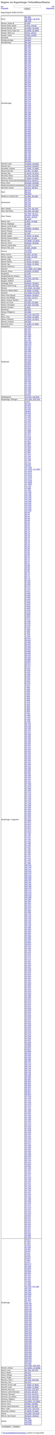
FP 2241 (27, 1255)
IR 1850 (27, 676)
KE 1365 (28, 728)
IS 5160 (27, 713)
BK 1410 (28, 56)
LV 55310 (28, 252)
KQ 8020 (28, 363)
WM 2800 (28, 1356)
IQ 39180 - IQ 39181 (32, 28)
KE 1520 (28, 332)
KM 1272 (28, 875)
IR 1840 (27, 674)
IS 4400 (27, 687)
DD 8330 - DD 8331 (32, 215)
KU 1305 (28, 1121)
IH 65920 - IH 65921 (32, 166)
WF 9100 (28, 1292)
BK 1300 (28, 54)
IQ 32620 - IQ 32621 (32, 319)
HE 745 (27, 544)
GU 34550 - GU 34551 (32, 288)
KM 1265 (28, 871)
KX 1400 (28, 389)
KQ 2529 (28, 1010)
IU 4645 (27, 307)
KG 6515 (28, 826)
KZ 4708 (28, 1237)
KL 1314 (28, 858)
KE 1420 (28, 749)
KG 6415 (28, 824)
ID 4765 (27, 612)
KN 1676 (28, 907)
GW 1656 (28, 499)
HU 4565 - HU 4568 (32, 305)
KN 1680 (28, 910)
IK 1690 (27, 621)
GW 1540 (28, 497)
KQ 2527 (28, 1006)
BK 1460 (28, 62)
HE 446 (27, 520)
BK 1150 (28, 49)
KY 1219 (28, 1177)
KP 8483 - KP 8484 (31, 1404)
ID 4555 (27, 601)
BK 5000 (28, 135)
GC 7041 (28, 456)
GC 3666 (28, 430)
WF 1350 (28, 1288)
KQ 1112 (28, 957)
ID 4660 (27, 606)
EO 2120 (28, 407)
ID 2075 (27, 591)
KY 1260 (28, 1198)
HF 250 (27, 546)
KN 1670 (28, 903)
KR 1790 (28, 1074)
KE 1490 (28, 770)
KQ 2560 (28, 1025)
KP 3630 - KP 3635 (31, 1392)
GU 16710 (28, 473)
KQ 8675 (28, 372)
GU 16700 (28, 471)
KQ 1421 (28, 961)
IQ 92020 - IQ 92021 (32, 271)
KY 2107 (28, 1211)
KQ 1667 (28, 987)
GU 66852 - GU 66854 (32, 1401)
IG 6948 (27, 224)
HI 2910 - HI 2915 (31, 217)
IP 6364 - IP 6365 (31, 35)
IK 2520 (27, 623)
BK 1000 (28, 45)
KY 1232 (28, 1185)
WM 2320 (28, 1335)
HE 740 (27, 541)
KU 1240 (28, 383)
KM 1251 (28, 869)
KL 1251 (28, 837)
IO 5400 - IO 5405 (31, 257)
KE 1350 (28, 329)
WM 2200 (28, 1330)
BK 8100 (28, 159)
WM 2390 (28, 1343)
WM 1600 (28, 1318)
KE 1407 (28, 745)
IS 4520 (27, 693)
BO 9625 (28, 1418)
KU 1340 (28, 385)
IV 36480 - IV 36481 (32, 324)
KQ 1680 (28, 995)
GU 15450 (28, 467)
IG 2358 (27, 233)
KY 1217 (28, 1175)
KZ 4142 (28, 1226)
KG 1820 (28, 807)
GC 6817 (28, 441)
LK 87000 (28, 1422)
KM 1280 (28, 877)
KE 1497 (28, 773)
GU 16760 (28, 477)
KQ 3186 (28, 1042)
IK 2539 (27, 625)
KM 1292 (28, 882)
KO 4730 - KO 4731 (32, 1394)
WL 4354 (28, 1300)
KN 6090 (28, 942)
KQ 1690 (28, 357)
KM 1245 (28, 867)
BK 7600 (28, 157)
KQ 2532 (28, 1012)
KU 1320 (28, 1126)
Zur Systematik (4, 7)
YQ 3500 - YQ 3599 (31, 185)
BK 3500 (28, 120)
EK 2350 (28, 404)
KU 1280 (28, 1109)
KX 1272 (28, 1141)
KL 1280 (28, 843)
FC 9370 (28, 1245)
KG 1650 (28, 334)
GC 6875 (28, 445)
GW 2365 (28, 505)
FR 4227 (28, 1258)
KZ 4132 (28, 1218)
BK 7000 (28, 152)
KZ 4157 (28, 1232)
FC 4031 (28, 1241)
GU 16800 (28, 482)
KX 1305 (28, 1156)
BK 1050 (28, 47)
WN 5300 (28, 326)
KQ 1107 (28, 954)
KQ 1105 (28, 952)
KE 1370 (28, 730)
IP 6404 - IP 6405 (31, 248)
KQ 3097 (28, 1040)
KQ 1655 (28, 982)
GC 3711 (28, 435)
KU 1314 (28, 1125)
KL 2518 (28, 862)
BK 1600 (28, 42)
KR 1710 (28, 1063)
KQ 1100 (28, 950)
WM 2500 (28, 1348)
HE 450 (27, 524)
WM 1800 (28, 1324)
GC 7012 (28, 454)
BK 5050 (28, 137)
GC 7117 (28, 462)
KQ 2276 (28, 1001)
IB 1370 (27, 586)
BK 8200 (28, 161)
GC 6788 (28, 439)
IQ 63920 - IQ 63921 (32, 164)
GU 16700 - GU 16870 (32, 469)
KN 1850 (28, 933)
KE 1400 (28, 741)
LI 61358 (28, 266)
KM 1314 (28, 892)
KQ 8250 (28, 364)
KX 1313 (28, 1158)
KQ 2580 (28, 1036)
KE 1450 (28, 760)
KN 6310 (28, 944)
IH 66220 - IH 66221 (32, 283)
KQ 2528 (28, 1008)
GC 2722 (28, 422)
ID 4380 (27, 593)
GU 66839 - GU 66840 (32, 1368)
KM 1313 (28, 890)
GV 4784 (28, 490)
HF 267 (27, 556)
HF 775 (27, 576)
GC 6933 (28, 449)
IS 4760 (27, 704)
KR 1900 (28, 381)
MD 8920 (28, 194)
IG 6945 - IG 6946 (31, 221)
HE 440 (27, 512)
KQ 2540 (28, 1016)
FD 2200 (28, 1247)
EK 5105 (28, 200)
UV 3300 (28, 1285)
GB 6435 (28, 413)
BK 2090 (28, 86)
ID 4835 (27, 616)
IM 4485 (28, 642)
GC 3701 (28, 434)
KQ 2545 (28, 1017)
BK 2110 (28, 88)
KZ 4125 (28, 1217)
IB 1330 (27, 580)
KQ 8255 (28, 366)
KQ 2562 (28, 1027)
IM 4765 (28, 657)
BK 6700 (28, 150)
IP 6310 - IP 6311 (30, 33)
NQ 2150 (28, 231)
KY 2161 (28, 1275)
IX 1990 (27, 721)
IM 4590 (28, 648)
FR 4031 (28, 1256)
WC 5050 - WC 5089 (32, 1287)
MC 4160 (28, 219)
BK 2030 (28, 82)
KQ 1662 (28, 986)
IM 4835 (28, 661)
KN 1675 (28, 905)
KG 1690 (28, 790)
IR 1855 (27, 680)
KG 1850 (28, 811)
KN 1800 (28, 927)
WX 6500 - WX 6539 (32, 397)
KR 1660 (28, 1055)
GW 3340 (28, 509)
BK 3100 (28, 99)
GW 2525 (28, 507)
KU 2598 (28, 1130)
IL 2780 (27, 636)
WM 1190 (28, 1311)
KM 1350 (28, 344)
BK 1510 (28, 67)
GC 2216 (28, 419)
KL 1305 (28, 854)
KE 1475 (28, 766)
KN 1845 (28, 931)
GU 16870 (28, 484)
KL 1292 (28, 849)
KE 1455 (28, 762)
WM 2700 (28, 1354)
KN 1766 (28, 924)
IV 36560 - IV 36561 (32, 1385)
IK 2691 (27, 629)
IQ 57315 (28, 245)
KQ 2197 (28, 999)
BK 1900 (28, 75)
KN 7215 (28, 946)
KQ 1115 (28, 959)
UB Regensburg (50, 7)
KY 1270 (28, 1203)
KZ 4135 (28, 1220)
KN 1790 (28, 925)
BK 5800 (28, 17)
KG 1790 (28, 803)
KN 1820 (28, 929)
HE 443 (27, 516)
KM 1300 (28, 886)
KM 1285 (28, 879)
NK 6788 (28, 1375)
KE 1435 (28, 755)
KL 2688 (28, 864)
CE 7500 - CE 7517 (31, 213)
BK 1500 (28, 65)
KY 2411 (28, 1279)
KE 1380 (28, 734)
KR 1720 (28, 1064)
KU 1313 (28, 1123)
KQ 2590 (28, 361)
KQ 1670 (28, 989)
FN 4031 (28, 1249)
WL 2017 (28, 1298)
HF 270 (27, 557)
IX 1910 (27, 717)
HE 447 (27, 522)
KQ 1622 (28, 965)
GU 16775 (28, 479)
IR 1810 (27, 668)
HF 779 (27, 578)
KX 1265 (28, 1138)
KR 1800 (28, 1076)
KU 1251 (28, 1100)
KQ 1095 (28, 948)
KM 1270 (28, 873)
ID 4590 (27, 603)
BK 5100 (28, 139)
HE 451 (27, 526)
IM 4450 (28, 640)
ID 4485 (27, 597)
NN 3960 (28, 322)
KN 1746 (28, 920)
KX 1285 (28, 1147)
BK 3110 (28, 101)
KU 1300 (28, 1119)
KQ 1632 (28, 972)
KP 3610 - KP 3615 (31, 188)
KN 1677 (28, 909)
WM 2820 (28, 1358)
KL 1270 (28, 841)
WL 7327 (28, 1302)
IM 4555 (28, 646)
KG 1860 (28, 815)
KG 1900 (28, 336)
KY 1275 (28, 1209)
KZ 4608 (28, 1235)
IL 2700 (27, 634)
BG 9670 (28, 310)
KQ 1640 (28, 1266)
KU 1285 (28, 1111)
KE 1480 (28, 768)
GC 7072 (28, 458)
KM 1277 (28, 1264)
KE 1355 (28, 331)
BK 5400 (28, 142)
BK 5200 (28, 141)
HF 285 (27, 569)
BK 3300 (28, 114)
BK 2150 (28, 90)
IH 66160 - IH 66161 (32, 243)
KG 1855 (28, 813)
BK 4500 (28, 131)
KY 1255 (28, 1196)
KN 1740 (28, 918)
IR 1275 (27, 666)
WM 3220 (28, 1360)
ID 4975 (27, 618)
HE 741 (27, 542)
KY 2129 (28, 1213)
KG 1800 (28, 805)
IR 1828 (27, 670)
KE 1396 (28, 740)
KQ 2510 (28, 359)
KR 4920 (28, 1094)
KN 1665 (28, 901)
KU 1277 (28, 1108)
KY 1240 (28, 1188)
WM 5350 (28, 1362)
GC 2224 (28, 420)
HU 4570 (28, 1382)
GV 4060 (28, 488)
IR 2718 (27, 683)
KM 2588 (28, 897)
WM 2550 (28, 1350)
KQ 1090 (28, 351)
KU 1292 (28, 1115)
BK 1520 (28, 69)
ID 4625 (27, 604)
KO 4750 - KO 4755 (32, 1399)
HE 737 (27, 539)
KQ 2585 (28, 1038)
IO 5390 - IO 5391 (31, 254)
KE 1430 (28, 753)
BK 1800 (28, 73)
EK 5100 (28, 199)
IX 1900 (27, 715)
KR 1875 (28, 1089)
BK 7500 (28, 156)
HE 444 (27, 518)
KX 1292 (28, 1151)
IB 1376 (27, 589)
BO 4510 (28, 276)
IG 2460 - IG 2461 (31, 238)
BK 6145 (28, 192)
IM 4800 (28, 659)
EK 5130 (28, 204)
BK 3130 (28, 103)
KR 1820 (28, 1078)
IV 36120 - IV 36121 (32, 173)
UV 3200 (28, 1283)
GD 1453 (28, 464)
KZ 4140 (28, 1224)
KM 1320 (28, 894)
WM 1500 (28, 1317)
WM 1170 (28, 1307)
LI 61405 (28, 281)
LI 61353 (28, 259)
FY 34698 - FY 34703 (32, 293)
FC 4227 (28, 1243)
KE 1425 (28, 751)
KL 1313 (28, 856)
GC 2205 (28, 417)
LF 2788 (28, 274)
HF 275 (27, 561)
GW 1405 (28, 496)
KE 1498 (28, 775)
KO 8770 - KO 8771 (32, 180)
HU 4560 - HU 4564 (32, 211)
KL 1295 (28, 850)
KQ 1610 (28, 355)
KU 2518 (28, 1128)
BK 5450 (28, 144)
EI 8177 (27, 402)
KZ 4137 (28, 1222)
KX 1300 (28, 1155)
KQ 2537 (28, 1014)
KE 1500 (28, 777)
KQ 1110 (28, 956)
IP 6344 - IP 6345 (31, 26)
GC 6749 (28, 437)
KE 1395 (28, 738)
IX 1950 (27, 719)
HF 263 (27, 550)
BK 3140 (28, 105)
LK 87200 (28, 1424)
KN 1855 (28, 935)
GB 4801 (28, 411)
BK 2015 (28, 79)
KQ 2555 (28, 1023)
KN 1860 (28, 937)
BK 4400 (28, 129)
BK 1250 (28, 52)
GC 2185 (28, 415)
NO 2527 (28, 1373)
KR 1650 (28, 379)
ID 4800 (27, 614)
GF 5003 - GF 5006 (31, 302)
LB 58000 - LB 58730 (32, 19)
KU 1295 (28, 1117)
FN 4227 (28, 1251)
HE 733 (27, 533)
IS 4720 (27, 702)
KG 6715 (28, 830)
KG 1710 (28, 792)
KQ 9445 (28, 378)
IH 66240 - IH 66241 (32, 295)
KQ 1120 (28, 353)
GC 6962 (28, 450)
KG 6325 (28, 822)
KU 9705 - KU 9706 (32, 176)
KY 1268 (28, 1200)
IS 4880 (27, 710)
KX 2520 (28, 1164)
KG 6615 (28, 828)
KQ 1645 (28, 976)
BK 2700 (28, 95)
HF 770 (27, 572)
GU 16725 (28, 475)
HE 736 (27, 537)
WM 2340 (28, 1337)
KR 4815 (28, 1093)
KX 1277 (28, 1143)
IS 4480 (27, 691)
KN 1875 (28, 941)
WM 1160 (28, 1305)
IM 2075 (28, 638)
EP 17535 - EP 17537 (32, 314)
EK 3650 (28, 405)
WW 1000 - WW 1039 (32, 399)
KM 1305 (28, 888)
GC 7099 (28, 460)
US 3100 (28, 1281)
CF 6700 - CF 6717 (31, 298)
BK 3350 (28, 116)
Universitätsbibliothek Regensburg (14, 1433)
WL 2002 (28, 1296)
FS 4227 (27, 1262)
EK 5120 (28, 202)
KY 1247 (28, 1192)
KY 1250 (28, 1194)
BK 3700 (28, 124)
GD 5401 (28, 465)
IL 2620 (27, 633)
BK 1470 (28, 64)
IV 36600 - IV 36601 (32, 1387)
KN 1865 (28, 939)
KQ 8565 (28, 370)
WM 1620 (28, 1320)
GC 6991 (28, 452)
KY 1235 (28, 1186)
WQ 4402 (28, 1363)
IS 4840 (27, 708)
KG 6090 (28, 820)
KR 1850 (28, 1081)
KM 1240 (28, 342)
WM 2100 (28, 1328)
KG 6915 (28, 832)
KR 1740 (28, 1066)
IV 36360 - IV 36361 (32, 264)
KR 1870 (28, 1087)
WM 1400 (28, 1315)
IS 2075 (27, 685)
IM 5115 (28, 665)
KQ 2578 (28, 1033)
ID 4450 (27, 595)
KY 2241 (28, 1277)
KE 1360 (28, 726)
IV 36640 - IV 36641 (32, 1411)
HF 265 (27, 552)
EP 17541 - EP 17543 (32, 1409)
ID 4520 (27, 599)
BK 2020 (28, 80)
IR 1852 (27, 678)
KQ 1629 (28, 971)
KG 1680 (28, 788)
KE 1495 (28, 772)
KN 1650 (28, 348)
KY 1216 (28, 1173)
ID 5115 (27, 619)
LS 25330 (28, 250)
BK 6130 (28, 190)
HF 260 (27, 548)
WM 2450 (28, 1345)
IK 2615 (27, 627)
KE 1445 (28, 758)
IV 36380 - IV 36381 (32, 290)
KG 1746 (28, 798)
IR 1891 (27, 681)
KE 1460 (28, 764)
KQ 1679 (28, 993)
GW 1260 (28, 494)
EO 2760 (28, 409)
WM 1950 (28, 1326)
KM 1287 (28, 880)
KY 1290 (28, 393)
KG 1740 (28, 796)
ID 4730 (27, 610)
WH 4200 (28, 1294)
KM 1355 (28, 346)
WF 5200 (28, 1290)
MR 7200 (28, 21)
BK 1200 (28, 50)
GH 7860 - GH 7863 (32, 286)
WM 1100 (28, 1303)
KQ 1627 (28, 967)
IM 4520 (28, 644)
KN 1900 (28, 349)
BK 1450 (28, 58)
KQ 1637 (28, 974)
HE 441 (27, 514)
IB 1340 (27, 582)
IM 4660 (28, 651)
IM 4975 (28, 663)
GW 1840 (28, 501)
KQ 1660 (28, 984)
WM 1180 (28, 1309)
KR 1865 (28, 1085)
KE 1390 (28, 736)
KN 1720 (28, 916)
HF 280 (27, 565)
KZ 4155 (28, 1230)
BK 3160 (28, 109)
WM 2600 (28, 1352)
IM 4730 (28, 655)
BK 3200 (28, 112)
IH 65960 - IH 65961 (32, 183)
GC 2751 (28, 428)
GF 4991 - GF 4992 (31, 171)
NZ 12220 (28, 300)
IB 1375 (27, 588)
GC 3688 (28, 432)
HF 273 (27, 559)
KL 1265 (28, 839)
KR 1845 (28, 1079)
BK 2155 (28, 92)
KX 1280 (28, 1145)
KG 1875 (28, 818)
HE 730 (27, 529)
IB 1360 (27, 584)
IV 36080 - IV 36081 (32, 168)
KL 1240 (28, 338)
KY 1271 (28, 1205)
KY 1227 (28, 1183)
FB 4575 (28, 1240)
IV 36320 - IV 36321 (32, 262)
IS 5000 (27, 711)
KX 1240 (28, 387)
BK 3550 (28, 122)
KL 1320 (28, 860)
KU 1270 (28, 1104)
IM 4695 (28, 653)
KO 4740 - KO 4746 (32, 1397)
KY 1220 (28, 1179)
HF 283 (27, 567)
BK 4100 (28, 126)
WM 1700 (28, 1322)
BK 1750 (28, 71)
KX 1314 (28, 1160)
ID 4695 (27, 608)
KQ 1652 (28, 980)
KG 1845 (28, 809)
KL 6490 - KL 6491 (31, 196)
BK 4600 (28, 133)
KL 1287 (28, 847)
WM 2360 (28, 1339)
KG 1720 (28, 794)
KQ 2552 (28, 1021)
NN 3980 (28, 312)
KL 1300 (28, 852)
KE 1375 (28, 732)
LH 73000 (28, 1420)
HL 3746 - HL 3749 (31, 208)
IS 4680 (27, 700)
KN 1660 (28, 899)
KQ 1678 (28, 991)
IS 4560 (27, 695)
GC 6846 (28, 443)
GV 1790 (28, 486)
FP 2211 (27, 1253)
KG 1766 (28, 802)
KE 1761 (28, 781)
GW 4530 (28, 511)
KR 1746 (28, 1068)
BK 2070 (28, 84)
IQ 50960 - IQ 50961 (32, 317)
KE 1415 (28, 747)
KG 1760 (28, 800)
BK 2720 (28, 97)
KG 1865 (28, 817)
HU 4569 (28, 1377)
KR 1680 (28, 1059)
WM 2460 (28, 1347)
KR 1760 (28, 1070)
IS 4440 (27, 689)
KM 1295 (28, 884)
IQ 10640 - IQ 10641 (32, 30)
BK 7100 (28, 154)
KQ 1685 (28, 997)
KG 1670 (28, 787)
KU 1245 (28, 1098)
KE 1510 (28, 779)
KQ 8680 (28, 374)
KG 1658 (28, 785)
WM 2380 (28, 1341)
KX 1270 (28, 1140)
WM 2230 (28, 1332)
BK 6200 (28, 148)
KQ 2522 (28, 1004)
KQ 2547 (28, 1019)
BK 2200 (28, 94)
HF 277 (27, 563)
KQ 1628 (28, 969)
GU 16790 (28, 480)
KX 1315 (28, 1162)
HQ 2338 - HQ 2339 (32, 1380)
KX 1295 (28, 1153)
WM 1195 (28, 1313)
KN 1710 (28, 914)
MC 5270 (28, 38)
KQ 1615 (28, 963)
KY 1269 (28, 1201)
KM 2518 (28, 895)
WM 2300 (28, 1333)
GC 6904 (28, 447)
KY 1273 (28, 1207)
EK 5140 (28, 206)
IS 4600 (27, 696)
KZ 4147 (28, 1228)
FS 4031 (27, 1260)
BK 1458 (28, 60)
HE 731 (27, 531)
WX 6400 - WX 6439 (32, 1413)
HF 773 (27, 574)
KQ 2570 (28, 1031)
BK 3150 (28, 107)
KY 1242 (28, 1190)
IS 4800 (27, 706)
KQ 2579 (28, 1034)
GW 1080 (28, 492)
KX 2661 (28, 1166)
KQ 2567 (28, 1029)
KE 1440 (28, 757)
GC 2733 (28, 424)
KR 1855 (28, 1083)
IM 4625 (28, 649)
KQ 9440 (28, 376)
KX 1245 (28, 1134)
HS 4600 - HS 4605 (31, 1406)
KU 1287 (28, 1113)
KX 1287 (28, 1149)
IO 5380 (27, 23)
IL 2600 (27, 631)
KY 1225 (28, 1181)
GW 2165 (28, 503)
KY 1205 (28, 1170)
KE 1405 (28, 743)
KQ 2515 (28, 1002)
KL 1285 (28, 845)
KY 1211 (28, 1171)
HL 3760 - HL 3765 (31, 1370)
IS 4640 (27, 698)
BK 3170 (28, 111)
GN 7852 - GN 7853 (32, 1389)
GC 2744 (28, 426)
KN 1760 (28, 922)
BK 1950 (28, 77)
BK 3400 (28, 118)
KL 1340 (28, 340)
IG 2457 (27, 226)
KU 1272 (28, 1106)
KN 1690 (28, 912)
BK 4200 (28, 127)
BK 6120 (28, 146)
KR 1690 (28, 1061)
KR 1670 (28, 1057)
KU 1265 (28, 1102)
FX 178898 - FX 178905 (33, 269)
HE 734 (27, 535)
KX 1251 (28, 1136)
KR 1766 (28, 1072)
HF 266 (27, 554)
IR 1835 (27, 672)
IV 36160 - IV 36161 (32, 178)
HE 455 (27, 527)
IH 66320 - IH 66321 (32, 1416)
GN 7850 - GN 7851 (32, 278)
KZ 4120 (28, 394)
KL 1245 (28, 835)
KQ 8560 (28, 368)
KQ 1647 (28, 978)
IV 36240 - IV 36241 (32, 236)
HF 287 (27, 571)
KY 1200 (28, 391)
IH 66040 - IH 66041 (32, 228)
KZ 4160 (28, 1233)
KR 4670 (28, 1091)
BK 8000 (28, 40)
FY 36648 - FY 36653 (32, 240)
